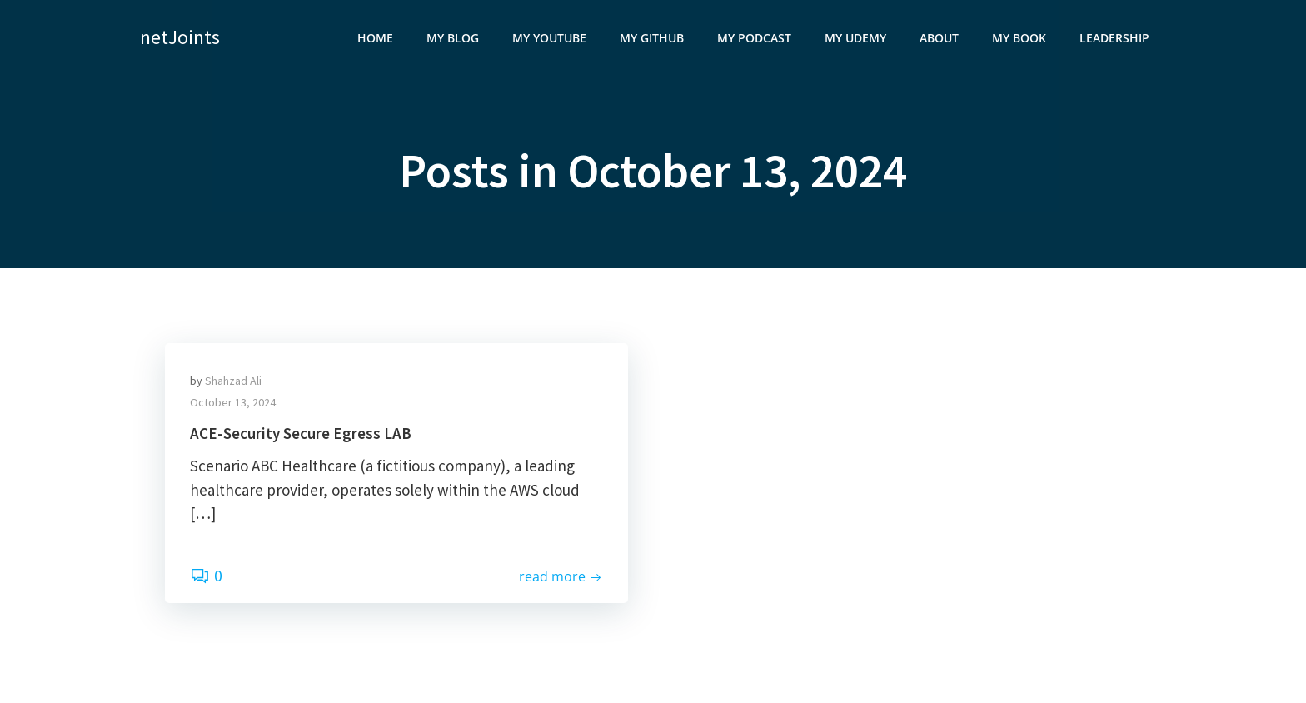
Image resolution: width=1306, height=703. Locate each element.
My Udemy (855, 38)
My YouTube (549, 38)
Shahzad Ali (233, 380)
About (939, 38)
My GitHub (652, 38)
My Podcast (754, 38)
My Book (1019, 38)
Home (375, 38)
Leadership (1114, 38)
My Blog (452, 38)
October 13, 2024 (233, 402)
